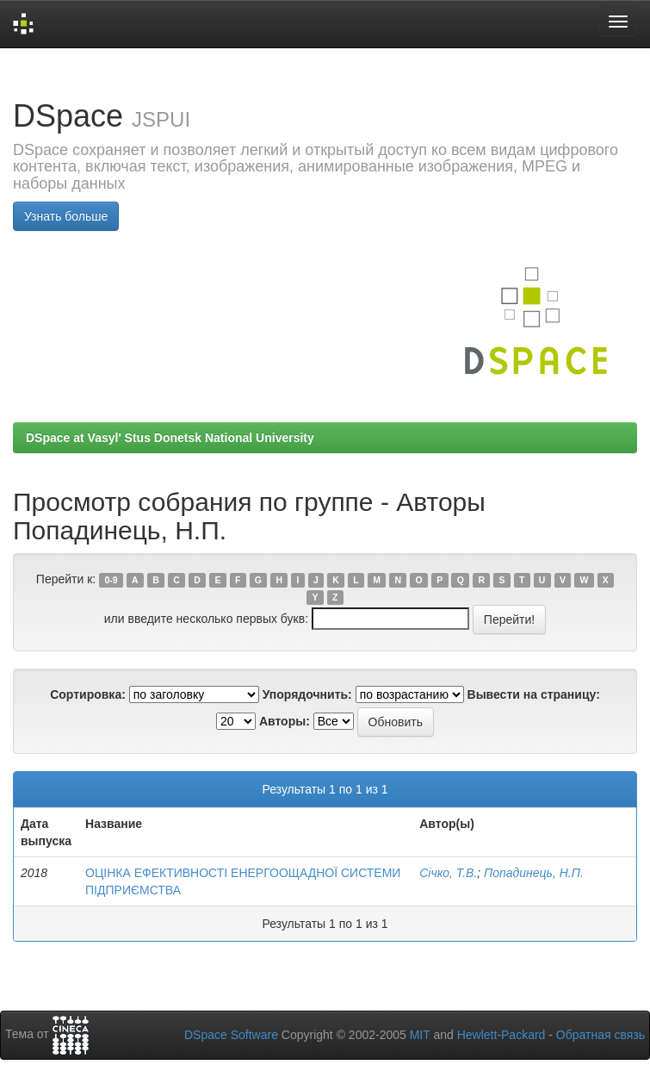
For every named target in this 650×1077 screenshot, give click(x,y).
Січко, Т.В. (448, 873)
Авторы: (284, 721)
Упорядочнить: (307, 694)
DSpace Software (231, 1035)
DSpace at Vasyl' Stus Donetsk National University (170, 438)
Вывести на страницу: (533, 694)
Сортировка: (88, 694)
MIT (420, 1035)
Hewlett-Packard (501, 1035)
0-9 (110, 580)
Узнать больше (66, 216)
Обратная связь (600, 1035)
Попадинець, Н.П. (534, 873)
